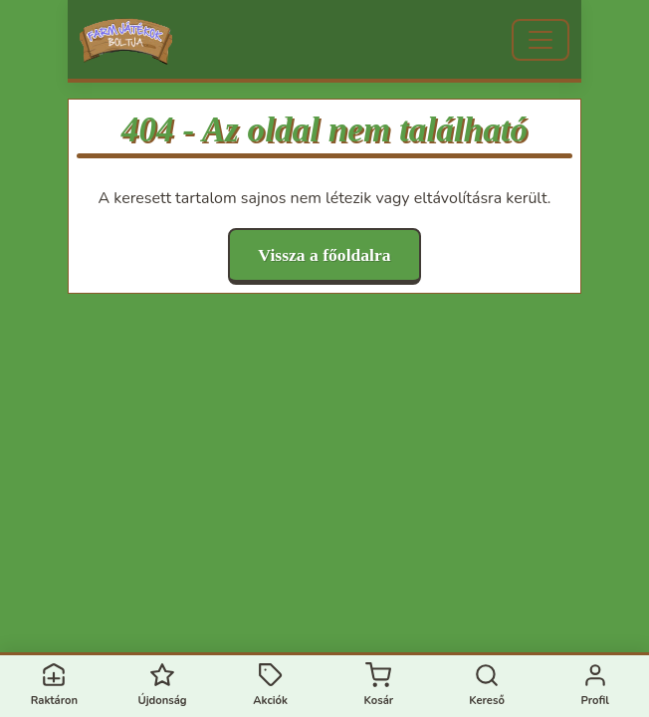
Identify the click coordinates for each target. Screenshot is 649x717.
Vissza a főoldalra (324, 255)
